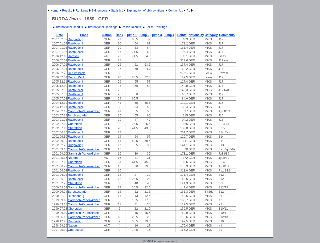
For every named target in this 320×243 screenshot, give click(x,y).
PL (188, 10)
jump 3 (157, 35)
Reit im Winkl (77, 73)
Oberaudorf (75, 229)
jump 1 (132, 35)
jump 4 (169, 35)
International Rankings (100, 27)
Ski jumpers (99, 10)
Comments (227, 35)
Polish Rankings (154, 27)
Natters (73, 157)
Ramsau (73, 56)
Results (67, 10)
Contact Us (175, 10)
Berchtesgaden (78, 115)
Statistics (117, 10)
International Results (67, 27)
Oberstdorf (75, 124)
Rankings (82, 10)
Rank (119, 35)
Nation (107, 35)
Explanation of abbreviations (145, 10)
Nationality (196, 35)
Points (181, 35)
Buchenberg (76, 196)
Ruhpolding (75, 39)
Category (211, 35)
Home (54, 10)
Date (59, 35)
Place (84, 35)
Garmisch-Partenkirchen (84, 111)
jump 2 (144, 35)
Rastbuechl (75, 43)
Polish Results (129, 27)
